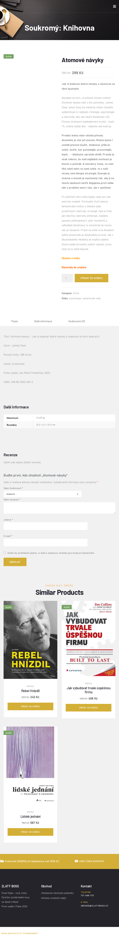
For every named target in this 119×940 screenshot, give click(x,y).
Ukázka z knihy (71, 258)
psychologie (75, 298)
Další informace (43, 321)
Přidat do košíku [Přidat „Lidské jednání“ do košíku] (30, 832)
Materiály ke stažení (74, 267)
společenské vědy (92, 298)
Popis (14, 321)
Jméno (8, 519)
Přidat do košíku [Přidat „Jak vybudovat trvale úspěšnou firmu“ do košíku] (88, 707)
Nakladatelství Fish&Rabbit (20, 933)
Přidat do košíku (91, 278)
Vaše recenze (12, 499)
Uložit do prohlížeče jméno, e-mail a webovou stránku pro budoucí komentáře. (51, 552)
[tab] (15, 321)
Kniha (76, 293)
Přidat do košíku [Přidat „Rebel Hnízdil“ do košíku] (30, 706)
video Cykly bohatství (91, 860)
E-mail (8, 536)
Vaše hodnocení (13, 488)
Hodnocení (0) (76, 321)
